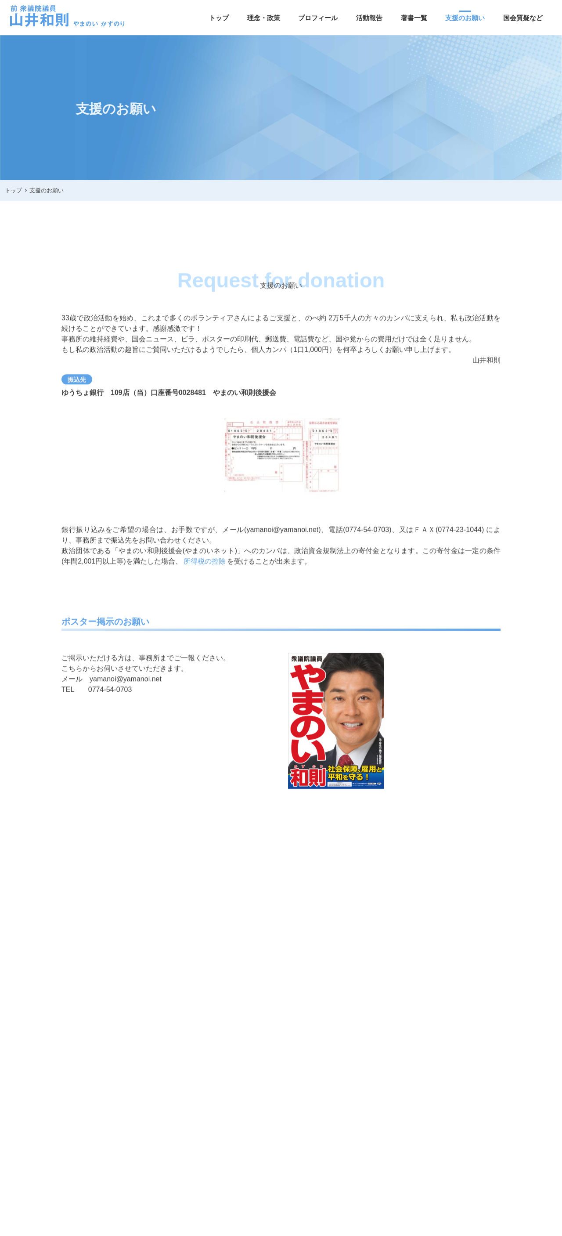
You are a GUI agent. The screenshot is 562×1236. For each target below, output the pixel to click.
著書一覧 (414, 18)
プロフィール (318, 18)
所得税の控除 (205, 563)
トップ (219, 18)
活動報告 (369, 18)
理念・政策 (263, 18)
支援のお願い (465, 18)
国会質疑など (523, 18)
